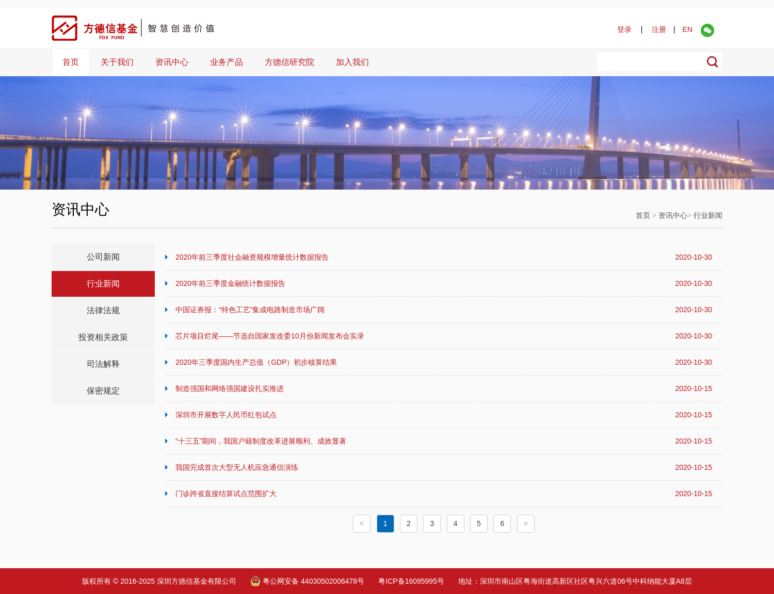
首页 (70, 62)
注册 (659, 29)
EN (687, 29)
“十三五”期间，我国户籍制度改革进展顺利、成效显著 (443, 441)
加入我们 (352, 62)
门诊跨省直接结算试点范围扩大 (443, 493)
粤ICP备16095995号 (411, 581)
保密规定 (103, 390)
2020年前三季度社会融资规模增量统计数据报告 (443, 257)
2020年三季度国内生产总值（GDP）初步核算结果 (443, 362)
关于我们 (117, 62)
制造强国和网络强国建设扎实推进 (443, 388)
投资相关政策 (103, 337)
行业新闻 (708, 215)
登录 (624, 29)
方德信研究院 (289, 62)
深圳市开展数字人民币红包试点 (443, 415)
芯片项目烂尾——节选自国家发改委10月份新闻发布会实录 (443, 336)
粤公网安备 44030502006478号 (307, 581)
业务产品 (226, 62)
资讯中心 (171, 62)
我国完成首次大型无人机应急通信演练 (443, 467)
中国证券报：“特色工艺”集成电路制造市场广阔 (443, 310)
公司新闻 (103, 256)
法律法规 (103, 310)
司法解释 (103, 364)
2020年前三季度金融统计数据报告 (443, 283)
